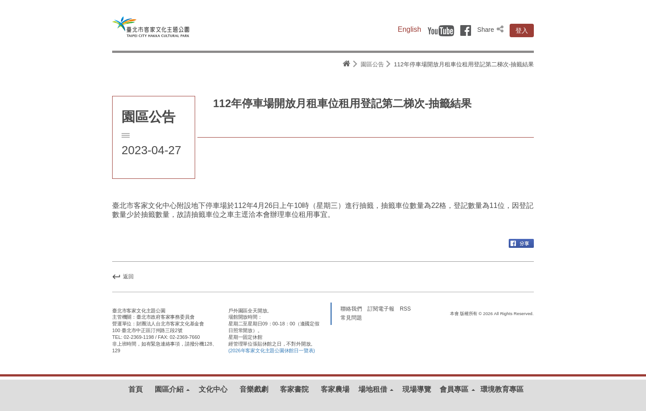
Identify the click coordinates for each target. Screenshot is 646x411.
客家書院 (294, 389)
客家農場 (335, 389)
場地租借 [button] (375, 389)
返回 (123, 276)
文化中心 (213, 389)
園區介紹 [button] (172, 389)
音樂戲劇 (254, 389)
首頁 (135, 389)
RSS (405, 308)
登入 (521, 30)
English (409, 29)
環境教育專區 (502, 389)
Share (491, 29)
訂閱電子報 (380, 308)
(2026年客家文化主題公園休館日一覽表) (271, 350)
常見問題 (351, 317)
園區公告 (372, 64)
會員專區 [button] (457, 389)
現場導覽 (416, 389)
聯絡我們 (351, 308)
